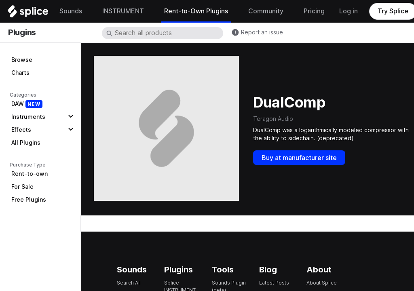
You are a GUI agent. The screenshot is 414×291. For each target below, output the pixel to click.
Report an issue (262, 32)
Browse (21, 60)
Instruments (28, 117)
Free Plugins (28, 199)
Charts (20, 73)
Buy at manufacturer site (299, 158)
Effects (21, 130)
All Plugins (25, 142)
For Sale (22, 186)
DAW (26, 104)
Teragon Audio (273, 119)
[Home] (28, 13)
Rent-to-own (29, 174)
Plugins (22, 32)
